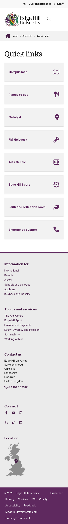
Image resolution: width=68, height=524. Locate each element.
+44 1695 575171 (16, 387)
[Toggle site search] (49, 19)
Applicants (10, 289)
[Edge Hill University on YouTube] (14, 413)
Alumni (8, 279)
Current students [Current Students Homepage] (37, 3)
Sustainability (12, 334)
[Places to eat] (34, 95)
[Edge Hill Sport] (34, 185)
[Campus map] (34, 72)
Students (27, 36)
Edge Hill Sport (13, 320)
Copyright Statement (17, 518)
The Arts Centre (13, 315)
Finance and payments (17, 325)
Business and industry (17, 293)
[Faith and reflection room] (34, 207)
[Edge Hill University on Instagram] (21, 413)
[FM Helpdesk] (34, 140)
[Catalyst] (34, 117)
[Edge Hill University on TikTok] (14, 422)
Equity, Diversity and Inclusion (22, 329)
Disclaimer (56, 493)
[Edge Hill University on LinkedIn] (21, 422)
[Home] (22, 19)
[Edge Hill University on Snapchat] (7, 422)
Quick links (42, 36)
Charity (43, 499)
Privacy (9, 499)
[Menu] (59, 19)
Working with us (13, 339)
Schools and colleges (17, 284)
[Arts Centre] (34, 162)
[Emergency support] (34, 230)
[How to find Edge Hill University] (18, 459)
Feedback (30, 505)
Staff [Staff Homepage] (60, 3)
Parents (8, 275)
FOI (34, 499)
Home (14, 36)
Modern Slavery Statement (21, 511)
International (11, 270)
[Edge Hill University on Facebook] (7, 413)
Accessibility (12, 505)
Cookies (23, 499)
